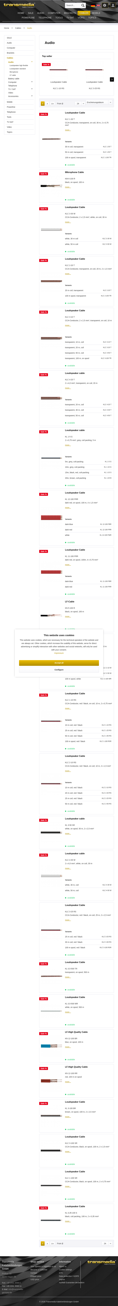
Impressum (59, 653)
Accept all (58, 663)
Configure (58, 670)
